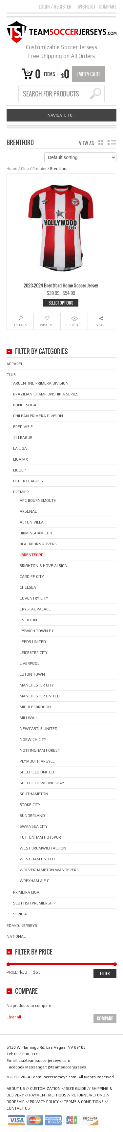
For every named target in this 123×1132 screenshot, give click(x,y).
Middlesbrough (35, 707)
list (112, 142)
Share (101, 325)
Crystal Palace (35, 609)
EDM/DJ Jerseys (22, 925)
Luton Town (32, 674)
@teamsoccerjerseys (67, 1067)
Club (25, 168)
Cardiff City (32, 576)
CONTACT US (18, 1108)
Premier (39, 168)
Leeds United (33, 641)
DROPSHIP (16, 1101)
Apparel (15, 364)
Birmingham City (36, 533)
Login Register (55, 6)
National (16, 936)
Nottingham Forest (40, 750)
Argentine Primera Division (41, 383)
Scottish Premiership (34, 903)
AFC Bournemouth (38, 500)
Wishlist (86, 6)
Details (20, 325)
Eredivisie (23, 426)
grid (100, 142)
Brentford (33, 555)
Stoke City (30, 804)
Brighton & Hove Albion (44, 565)
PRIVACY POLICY (44, 1101)
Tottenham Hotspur (40, 837)
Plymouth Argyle (37, 761)
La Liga (20, 448)
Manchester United (40, 696)
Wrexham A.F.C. (35, 880)
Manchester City (37, 685)
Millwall (29, 717)
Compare (107, 6)
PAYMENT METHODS (47, 1095)
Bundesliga (24, 405)
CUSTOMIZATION (45, 1088)
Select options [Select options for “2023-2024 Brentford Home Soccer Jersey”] (61, 303)
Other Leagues (28, 481)
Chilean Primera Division (38, 416)
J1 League (22, 437)
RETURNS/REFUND (88, 1095)
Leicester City (34, 652)
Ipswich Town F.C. (37, 631)
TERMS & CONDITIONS (84, 1101)
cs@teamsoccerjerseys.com (44, 1060)
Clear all (14, 1017)
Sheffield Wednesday (42, 783)
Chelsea (28, 587)
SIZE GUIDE (76, 1088)
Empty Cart (88, 74)
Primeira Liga (26, 892)
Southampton (34, 794)
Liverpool (29, 663)
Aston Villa (32, 522)
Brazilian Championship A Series (45, 394)
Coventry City (34, 598)
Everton (28, 620)
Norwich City (33, 739)
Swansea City (34, 826)
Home (12, 168)
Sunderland (32, 815)
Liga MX (20, 459)
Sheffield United (37, 772)
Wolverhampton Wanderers (49, 870)
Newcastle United (38, 728)
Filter (105, 973)
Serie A (20, 914)
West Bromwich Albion (43, 848)
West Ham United (37, 859)
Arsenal (28, 511)
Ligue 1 (20, 470)
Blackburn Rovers (38, 544)
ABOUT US (16, 1088)
